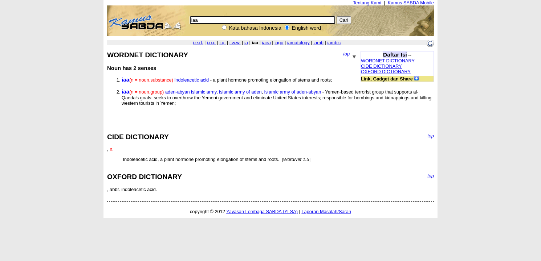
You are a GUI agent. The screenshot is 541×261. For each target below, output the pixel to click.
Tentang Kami (367, 2)
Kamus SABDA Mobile (411, 2)
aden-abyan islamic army (190, 92)
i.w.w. (235, 42)
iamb (318, 42)
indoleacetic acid (192, 80)
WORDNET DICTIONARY (388, 60)
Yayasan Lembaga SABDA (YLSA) (262, 211)
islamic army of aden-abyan (292, 92)
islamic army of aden (240, 92)
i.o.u (211, 42)
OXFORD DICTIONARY (386, 71)
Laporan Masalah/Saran (326, 211)
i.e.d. (198, 42)
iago (278, 42)
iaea (266, 42)
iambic (334, 42)
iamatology (298, 42)
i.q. (222, 42)
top (346, 54)
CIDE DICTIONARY (381, 66)
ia (246, 42)
